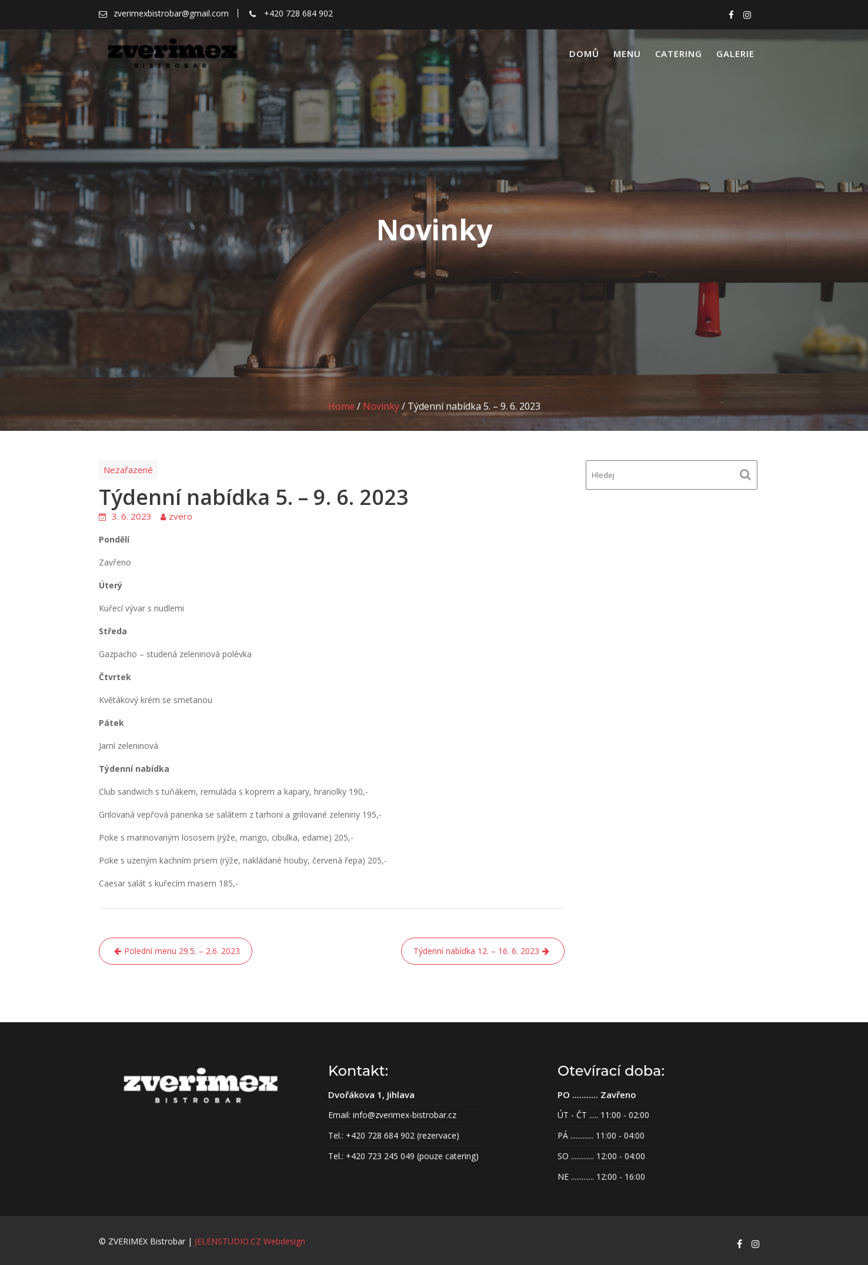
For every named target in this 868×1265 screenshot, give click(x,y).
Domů (584, 53)
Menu (627, 53)
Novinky (381, 406)
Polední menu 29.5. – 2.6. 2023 (182, 950)
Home (341, 406)
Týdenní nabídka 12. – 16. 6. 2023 (476, 950)
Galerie (735, 53)
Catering (678, 53)
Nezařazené (128, 470)
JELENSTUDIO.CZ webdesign (250, 1241)
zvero (180, 516)
